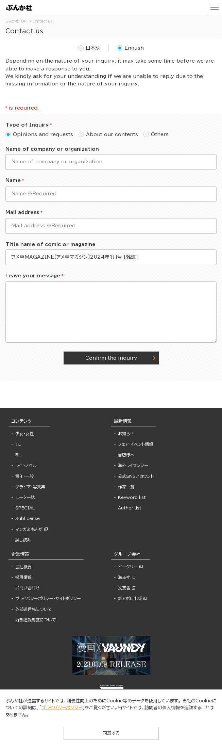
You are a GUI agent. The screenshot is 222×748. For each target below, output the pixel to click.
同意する (111, 733)
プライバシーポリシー (61, 707)
